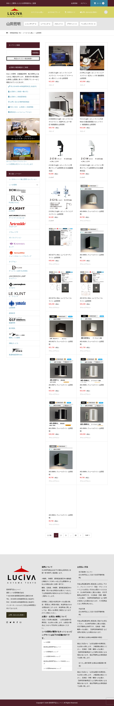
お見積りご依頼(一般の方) (18, 91)
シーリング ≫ (46, 24)
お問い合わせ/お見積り (88, 12)
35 (76, 535)
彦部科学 (12, 313)
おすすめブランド (54, 12)
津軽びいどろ (13, 343)
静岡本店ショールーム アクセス (20, 112)
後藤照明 (17, 320)
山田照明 (17, 304)
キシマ (17, 245)
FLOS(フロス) (17, 199)
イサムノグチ (13, 232)
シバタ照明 (13, 185)
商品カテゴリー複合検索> (23, 58)
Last (86, 535)
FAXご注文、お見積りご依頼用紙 (20, 107)
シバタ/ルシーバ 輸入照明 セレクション (23, 179)
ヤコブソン (17, 277)
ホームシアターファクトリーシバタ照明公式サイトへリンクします (23, 141)
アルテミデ (17, 224)
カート (100, 3)
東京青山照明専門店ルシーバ (52, 647)
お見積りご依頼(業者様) (17, 97)
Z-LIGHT (17, 209)
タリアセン (13, 261)
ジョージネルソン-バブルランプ (20, 254)
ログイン (84, 3)
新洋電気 (12, 328)
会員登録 (74, 3)
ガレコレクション (15, 237)
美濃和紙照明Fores (17, 351)
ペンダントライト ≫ (88, 24)
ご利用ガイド (70, 12)
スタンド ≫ (59, 24)
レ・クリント (17, 294)
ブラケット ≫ (72, 24)
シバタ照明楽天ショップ (51, 652)
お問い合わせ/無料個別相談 (18, 102)
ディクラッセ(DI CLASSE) (18, 269)
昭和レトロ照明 (17, 335)
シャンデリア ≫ (31, 24)
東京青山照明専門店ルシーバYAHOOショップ (57, 662)
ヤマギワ (17, 286)
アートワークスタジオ (17, 217)
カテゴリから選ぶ (37, 12)
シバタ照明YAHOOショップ (52, 656)
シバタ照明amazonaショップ (52, 668)
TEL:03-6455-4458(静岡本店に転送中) (22, 86)
